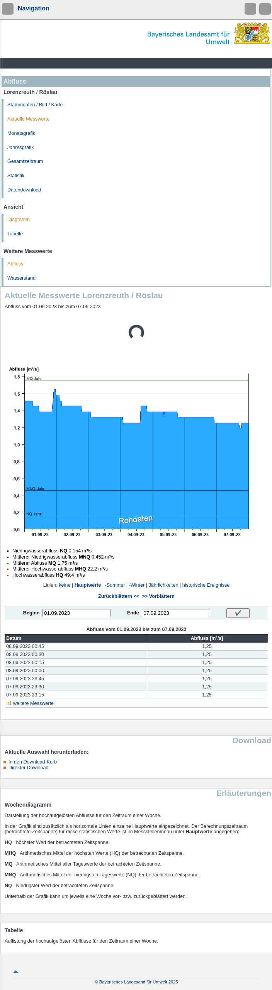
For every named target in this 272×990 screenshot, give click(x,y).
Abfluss (15, 264)
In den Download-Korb (32, 762)
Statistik (15, 175)
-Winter (137, 585)
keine (64, 585)
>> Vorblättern (158, 596)
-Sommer (115, 585)
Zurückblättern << (118, 596)
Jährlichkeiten (163, 585)
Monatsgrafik (21, 133)
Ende (133, 613)
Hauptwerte (88, 585)
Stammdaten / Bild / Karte (35, 104)
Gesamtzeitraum (25, 161)
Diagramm (18, 219)
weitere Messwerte (33, 703)
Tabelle (15, 234)
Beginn (31, 613)
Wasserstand (21, 278)
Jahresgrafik (20, 147)
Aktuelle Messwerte (28, 119)
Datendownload (24, 190)
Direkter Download (28, 767)
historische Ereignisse (206, 585)
